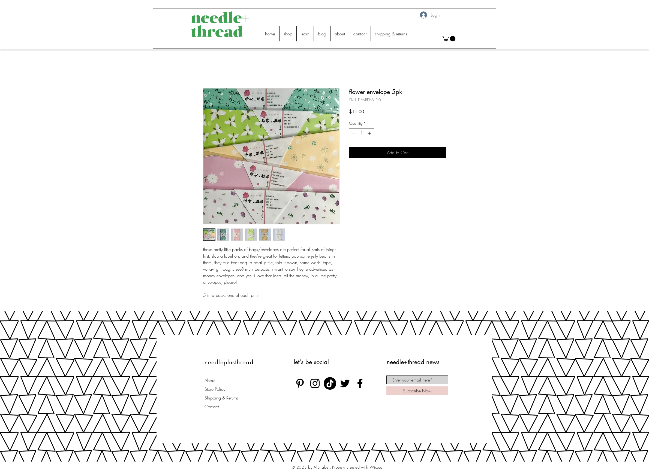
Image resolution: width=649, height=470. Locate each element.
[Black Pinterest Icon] (300, 383)
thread (217, 33)
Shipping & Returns (222, 398)
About (210, 380)
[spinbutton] (361, 133)
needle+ (220, 19)
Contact (212, 407)
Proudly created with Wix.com (359, 467)
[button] (448, 38)
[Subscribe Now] (417, 390)
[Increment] (369, 133)
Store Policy (215, 389)
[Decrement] (353, 133)
